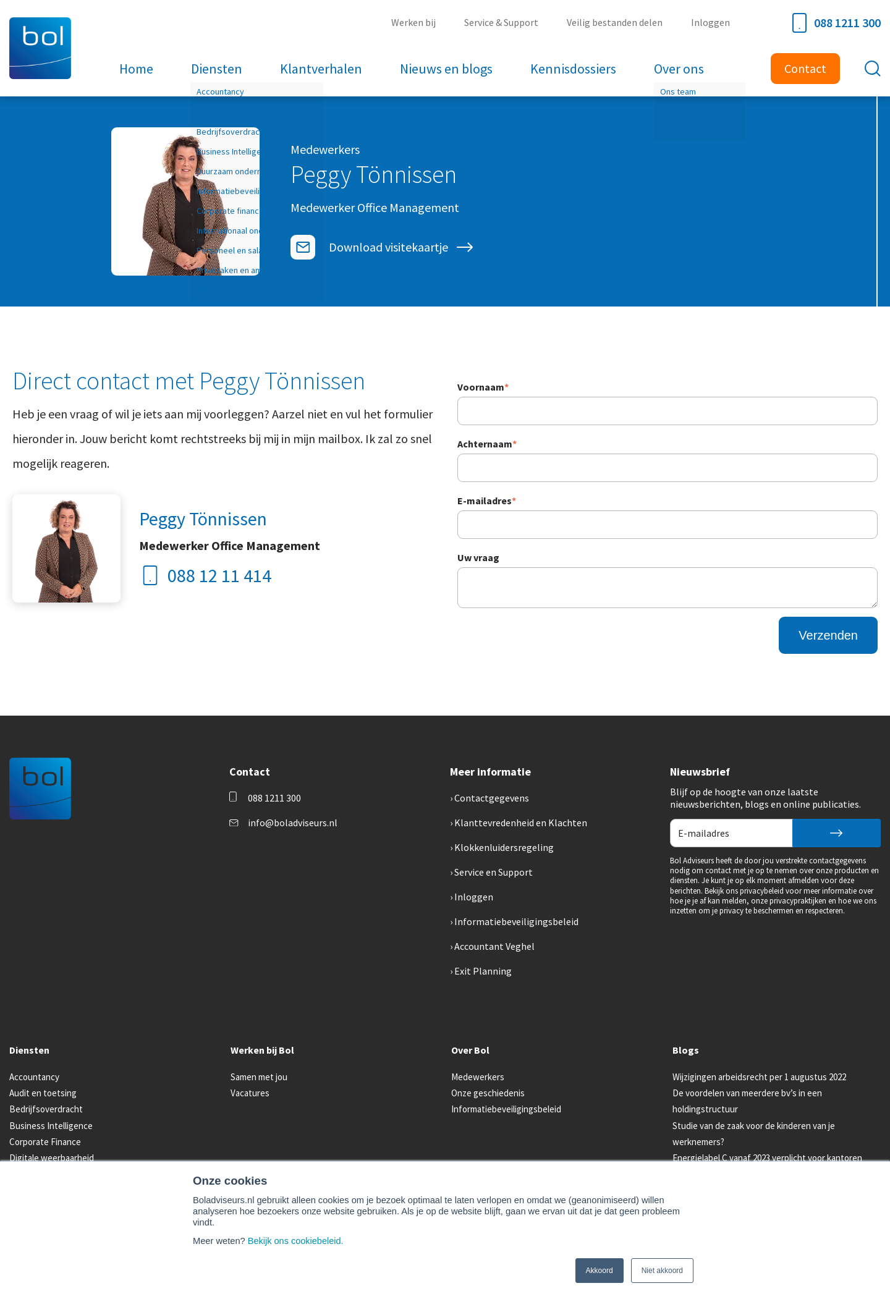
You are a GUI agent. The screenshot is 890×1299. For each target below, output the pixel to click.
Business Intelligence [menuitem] (51, 1126)
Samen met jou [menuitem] (259, 1077)
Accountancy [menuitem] (34, 1077)
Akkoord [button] (599, 1270)
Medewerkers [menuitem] (477, 1077)
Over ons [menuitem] (678, 68)
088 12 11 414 (205, 575)
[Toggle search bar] (873, 69)
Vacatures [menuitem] (250, 1093)
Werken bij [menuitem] (416, 22)
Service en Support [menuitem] (493, 872)
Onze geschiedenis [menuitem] (488, 1093)
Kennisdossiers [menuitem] (573, 68)
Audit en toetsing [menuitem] (43, 1093)
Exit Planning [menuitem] (483, 971)
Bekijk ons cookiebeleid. (296, 1241)
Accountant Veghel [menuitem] (494, 946)
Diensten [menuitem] (218, 68)
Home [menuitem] (138, 68)
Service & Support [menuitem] (503, 22)
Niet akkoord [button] (662, 1270)
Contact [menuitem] (805, 68)
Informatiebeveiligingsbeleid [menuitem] (516, 921)
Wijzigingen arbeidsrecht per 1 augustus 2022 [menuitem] (759, 1077)
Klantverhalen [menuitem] (322, 68)
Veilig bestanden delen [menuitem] (616, 22)
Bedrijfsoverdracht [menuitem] (46, 1109)
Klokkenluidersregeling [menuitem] (504, 847)
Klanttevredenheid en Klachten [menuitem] (520, 822)
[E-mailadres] (302, 247)
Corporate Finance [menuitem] (45, 1142)
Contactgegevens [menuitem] (491, 798)
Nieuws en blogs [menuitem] (446, 68)
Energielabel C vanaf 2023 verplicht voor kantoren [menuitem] (767, 1158)
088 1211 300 (836, 23)
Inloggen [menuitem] (711, 22)
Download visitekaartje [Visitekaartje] (388, 247)
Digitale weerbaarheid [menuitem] (51, 1158)
